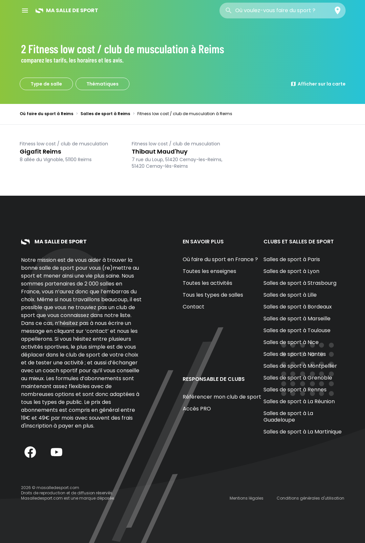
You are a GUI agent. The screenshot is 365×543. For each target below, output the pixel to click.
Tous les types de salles (213, 295)
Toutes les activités (207, 283)
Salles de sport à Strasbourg (299, 283)
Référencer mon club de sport (222, 397)
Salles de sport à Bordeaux (297, 306)
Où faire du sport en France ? (220, 259)
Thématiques (102, 84)
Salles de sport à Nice (291, 342)
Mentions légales (246, 498)
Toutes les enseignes (209, 271)
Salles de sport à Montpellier (300, 366)
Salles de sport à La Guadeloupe (288, 416)
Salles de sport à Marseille (297, 318)
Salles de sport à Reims (105, 113)
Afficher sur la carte (318, 84)
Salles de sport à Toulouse (297, 330)
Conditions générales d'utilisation (310, 498)
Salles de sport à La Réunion (299, 401)
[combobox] (282, 10)
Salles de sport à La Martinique (302, 431)
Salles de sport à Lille (290, 295)
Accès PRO (197, 408)
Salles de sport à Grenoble (297, 378)
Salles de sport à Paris (291, 259)
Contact (193, 306)
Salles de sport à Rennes (295, 389)
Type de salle (46, 84)
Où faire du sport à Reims (46, 113)
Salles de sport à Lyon (291, 271)
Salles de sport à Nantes (294, 354)
